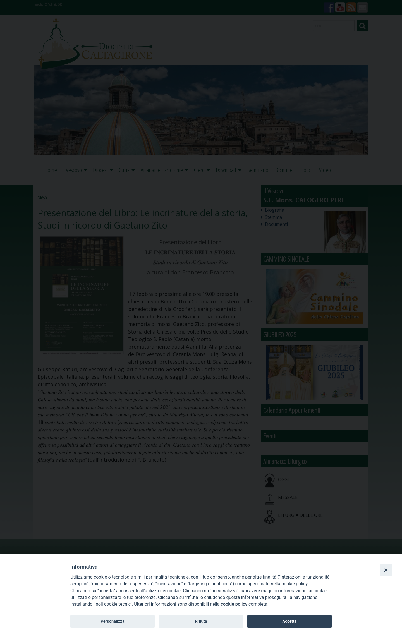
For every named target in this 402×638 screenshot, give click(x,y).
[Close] (386, 570)
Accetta (289, 621)
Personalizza (112, 621)
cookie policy (234, 604)
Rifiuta (201, 621)
